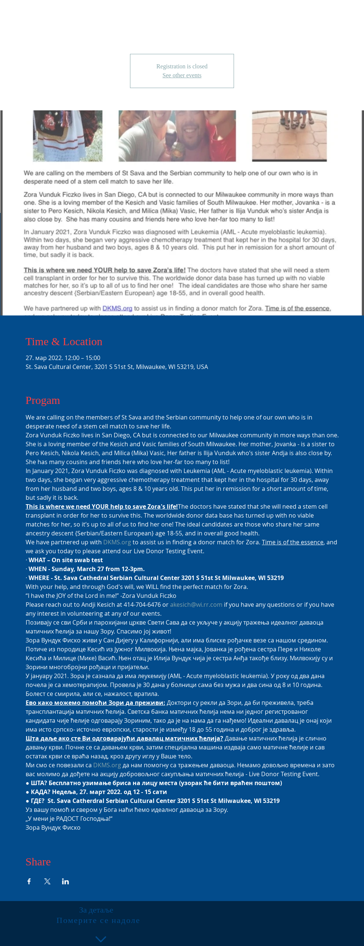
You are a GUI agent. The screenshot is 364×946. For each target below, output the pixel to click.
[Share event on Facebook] (29, 881)
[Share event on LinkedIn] (65, 881)
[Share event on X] (47, 881)
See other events (182, 75)
